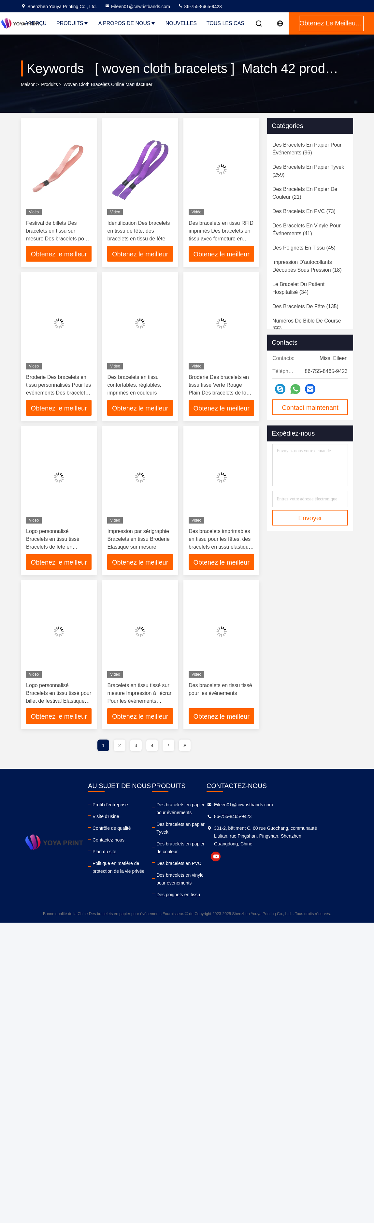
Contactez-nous (108, 839)
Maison (28, 84)
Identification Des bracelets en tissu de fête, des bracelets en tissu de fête (138, 230)
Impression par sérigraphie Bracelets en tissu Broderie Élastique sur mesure (138, 539)
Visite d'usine (106, 816)
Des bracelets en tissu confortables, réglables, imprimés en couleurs (134, 385)
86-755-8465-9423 (200, 6)
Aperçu (36, 23)
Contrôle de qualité (112, 828)
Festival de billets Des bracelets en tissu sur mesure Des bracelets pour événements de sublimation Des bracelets (58, 238)
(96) (307, 148)
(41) (306, 229)
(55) (306, 324)
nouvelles (181, 23)
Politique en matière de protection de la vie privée (136, 867)
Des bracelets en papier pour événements (213, 808)
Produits (72, 23)
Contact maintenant (310, 407)
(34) (298, 288)
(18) (307, 266)
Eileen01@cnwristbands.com (137, 6)
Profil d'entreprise (110, 804)
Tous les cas (225, 23)
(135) (305, 306)
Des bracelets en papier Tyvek (214, 824)
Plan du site (104, 851)
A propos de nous (127, 23)
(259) (308, 171)
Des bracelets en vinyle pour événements (212, 863)
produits (49, 84)
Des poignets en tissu (205, 879)
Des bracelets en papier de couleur (219, 836)
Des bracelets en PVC (206, 847)
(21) (304, 193)
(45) (304, 248)
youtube (266, 856)
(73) (304, 211)
